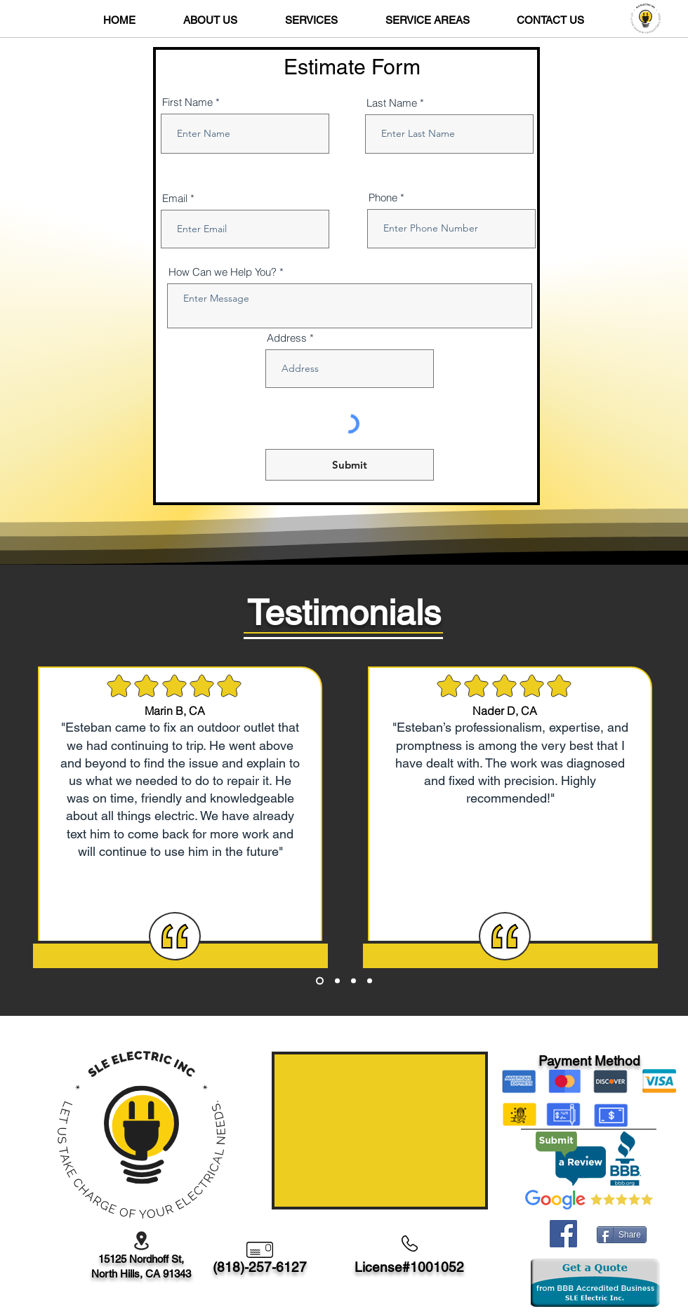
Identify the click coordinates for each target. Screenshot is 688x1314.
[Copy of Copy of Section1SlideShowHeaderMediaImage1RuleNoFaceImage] (353, 981)
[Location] (141, 1241)
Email (174, 198)
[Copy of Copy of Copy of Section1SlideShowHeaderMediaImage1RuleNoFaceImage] (369, 981)
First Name (187, 102)
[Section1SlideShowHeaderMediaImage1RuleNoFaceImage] (320, 981)
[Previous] (56, 790)
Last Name (391, 103)
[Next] (631, 790)
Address (287, 338)
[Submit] (349, 465)
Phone (383, 197)
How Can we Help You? (222, 272)
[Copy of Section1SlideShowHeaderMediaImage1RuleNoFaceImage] (337, 981)
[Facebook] (563, 1233)
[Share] (622, 1234)
